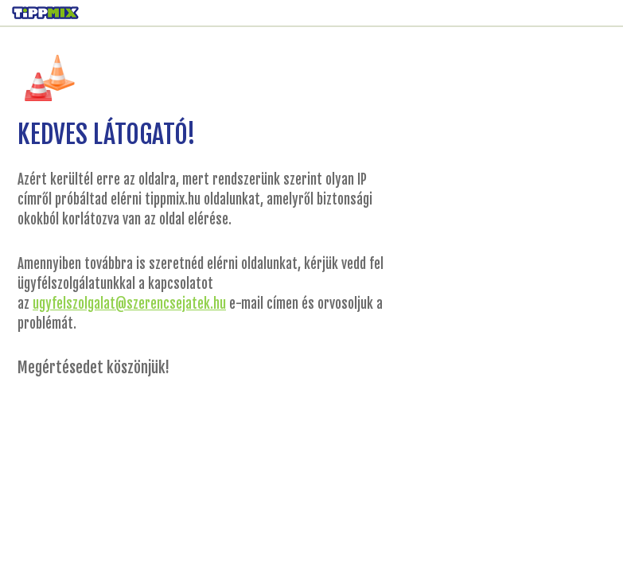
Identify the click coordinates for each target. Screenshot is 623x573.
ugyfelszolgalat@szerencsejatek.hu (129, 303)
